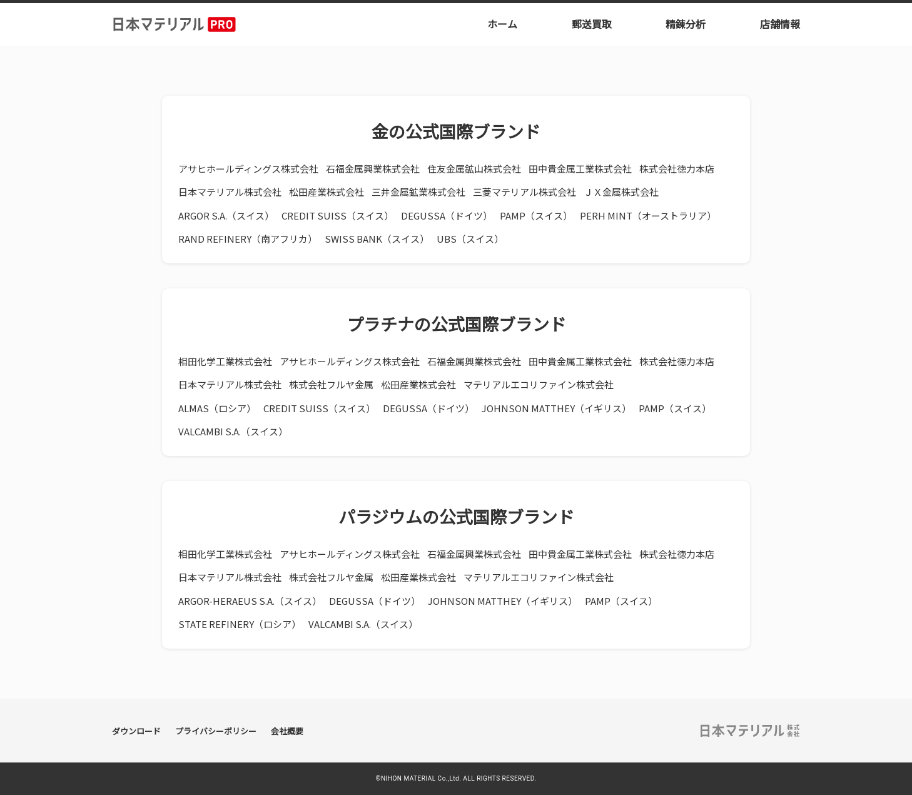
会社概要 (287, 731)
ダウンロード (136, 731)
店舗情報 (780, 23)
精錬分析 (686, 23)
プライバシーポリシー (215, 731)
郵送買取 (592, 23)
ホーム (502, 23)
